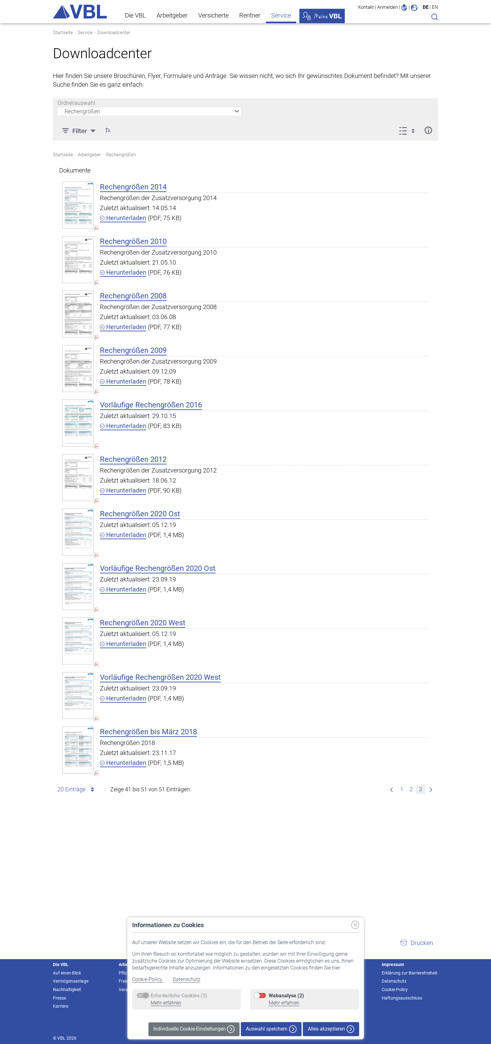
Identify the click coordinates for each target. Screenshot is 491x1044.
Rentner (250, 15)
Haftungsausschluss (402, 997)
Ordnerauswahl (76, 103)
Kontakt (366, 7)
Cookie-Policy (147, 979)
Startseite (63, 32)
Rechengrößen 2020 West (142, 622)
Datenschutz (186, 979)
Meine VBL (322, 16)
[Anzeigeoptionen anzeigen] (408, 130)
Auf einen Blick (67, 972)
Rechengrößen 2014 (133, 187)
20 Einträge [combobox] (77, 789)
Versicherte (213, 15)
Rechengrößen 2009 (133, 350)
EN (435, 7)
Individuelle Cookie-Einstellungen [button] (194, 1029)
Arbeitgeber (172, 15)
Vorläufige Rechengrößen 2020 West (160, 677)
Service (281, 15)
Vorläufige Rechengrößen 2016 (151, 405)
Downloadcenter (114, 32)
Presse (59, 997)
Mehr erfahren (166, 1003)
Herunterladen (123, 218)
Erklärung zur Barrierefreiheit (409, 972)
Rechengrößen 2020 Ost (140, 513)
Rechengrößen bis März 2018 (148, 731)
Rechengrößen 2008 (133, 296)
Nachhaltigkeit (67, 989)
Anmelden (387, 7)
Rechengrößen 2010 (133, 241)
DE (425, 7)
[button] (416, 943)
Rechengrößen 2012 (133, 459)
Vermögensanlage (70, 981)
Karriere (60, 1006)
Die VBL (135, 15)
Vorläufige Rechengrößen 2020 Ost (157, 568)
